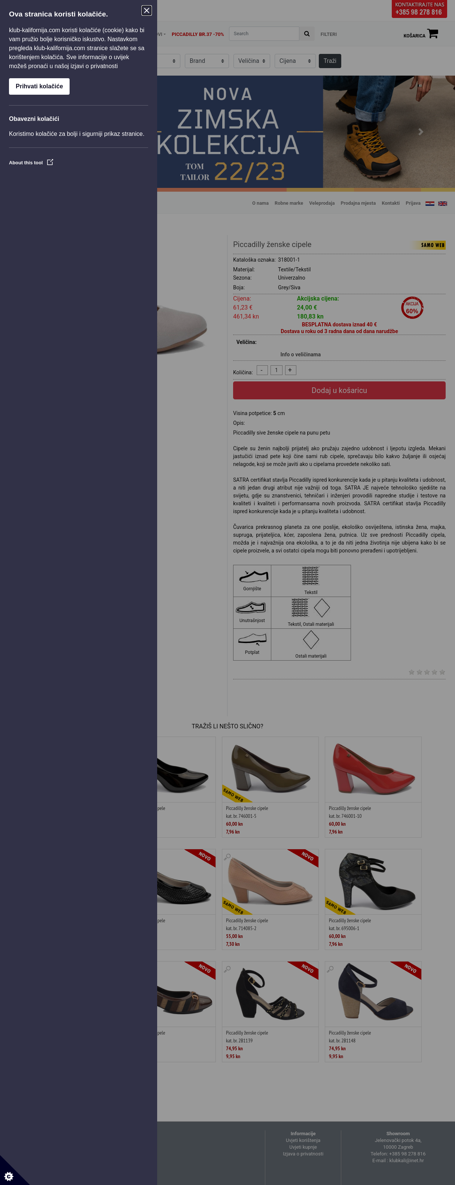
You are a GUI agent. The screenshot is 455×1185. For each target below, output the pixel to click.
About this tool (31, 162)
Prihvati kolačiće (39, 86)
